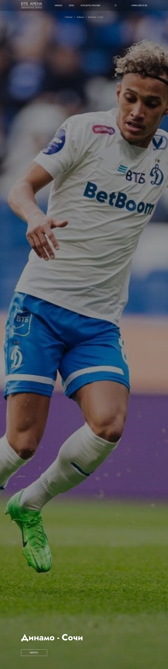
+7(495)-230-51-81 (139, 5)
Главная (69, 17)
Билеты (34, 652)
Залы (71, 5)
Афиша (58, 5)
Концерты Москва (90, 5)
